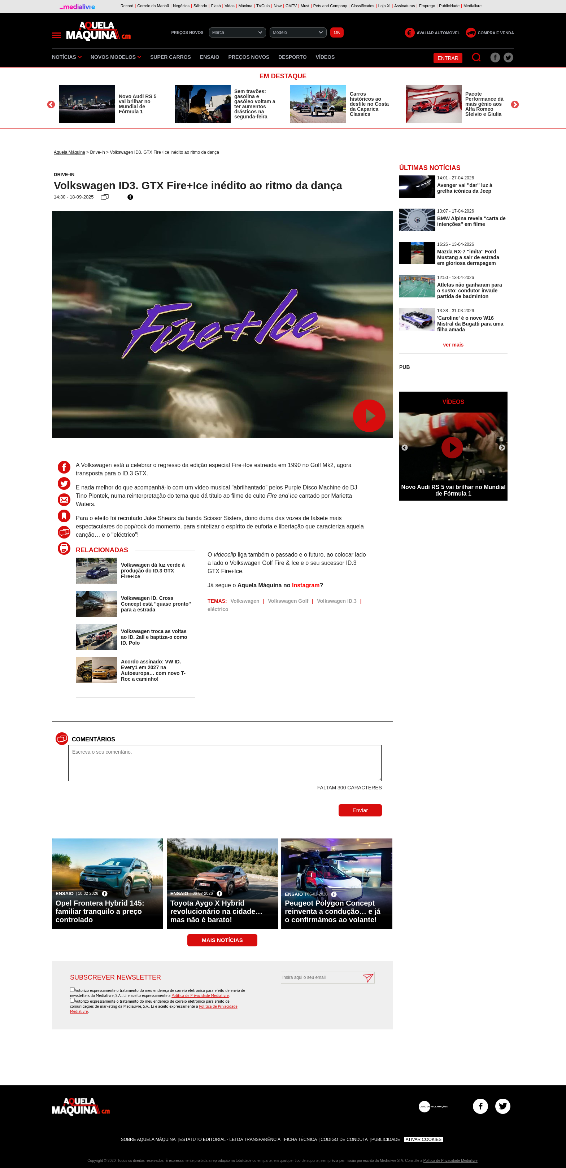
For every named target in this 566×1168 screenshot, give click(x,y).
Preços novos (249, 57)
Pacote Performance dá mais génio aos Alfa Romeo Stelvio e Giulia (484, 104)
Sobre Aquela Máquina (148, 1139)
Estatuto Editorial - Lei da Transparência (229, 1139)
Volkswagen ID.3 (336, 600)
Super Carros (170, 57)
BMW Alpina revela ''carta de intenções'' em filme (471, 221)
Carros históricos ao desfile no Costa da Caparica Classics (369, 104)
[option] (109, 104)
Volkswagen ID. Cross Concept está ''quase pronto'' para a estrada (156, 604)
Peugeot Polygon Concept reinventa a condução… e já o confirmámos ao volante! (332, 911)
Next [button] (514, 104)
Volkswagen (245, 600)
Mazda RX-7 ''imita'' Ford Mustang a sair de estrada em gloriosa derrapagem (468, 257)
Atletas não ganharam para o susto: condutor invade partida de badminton (469, 290)
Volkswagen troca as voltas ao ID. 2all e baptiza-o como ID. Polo (154, 637)
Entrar (447, 58)
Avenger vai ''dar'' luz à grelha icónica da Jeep (464, 188)
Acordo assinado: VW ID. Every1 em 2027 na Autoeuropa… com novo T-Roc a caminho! (153, 670)
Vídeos (325, 57)
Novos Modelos (116, 57)
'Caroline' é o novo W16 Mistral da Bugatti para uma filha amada (470, 323)
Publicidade (385, 1139)
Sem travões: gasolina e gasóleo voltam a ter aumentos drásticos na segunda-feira (254, 103)
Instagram (305, 585)
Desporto (292, 57)
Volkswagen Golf (288, 600)
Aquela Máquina (69, 152)
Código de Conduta (344, 1139)
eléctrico (218, 609)
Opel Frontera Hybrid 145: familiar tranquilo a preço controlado (100, 911)
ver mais (453, 345)
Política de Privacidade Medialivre (200, 995)
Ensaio (209, 57)
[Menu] (56, 35)
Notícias (67, 57)
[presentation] (320, 1001)
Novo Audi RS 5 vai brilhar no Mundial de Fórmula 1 (138, 103)
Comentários (93, 739)
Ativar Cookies (424, 1139)
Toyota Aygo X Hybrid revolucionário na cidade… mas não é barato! (216, 911)
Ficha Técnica (300, 1139)
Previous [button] (51, 104)
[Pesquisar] (476, 57)
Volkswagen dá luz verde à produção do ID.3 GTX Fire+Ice (152, 570)
